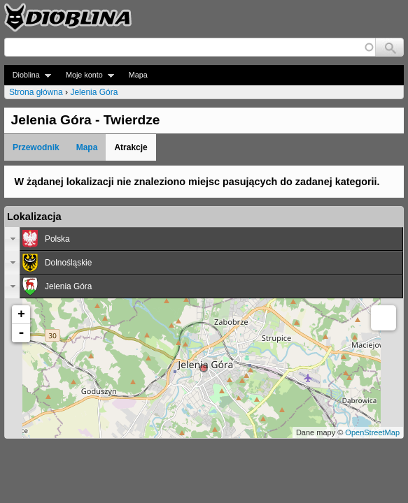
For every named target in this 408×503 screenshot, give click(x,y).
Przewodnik (36, 147)
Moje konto (85, 75)
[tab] (204, 239)
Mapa (138, 75)
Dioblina (27, 75)
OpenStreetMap (372, 432)
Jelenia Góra (94, 92)
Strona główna (36, 92)
